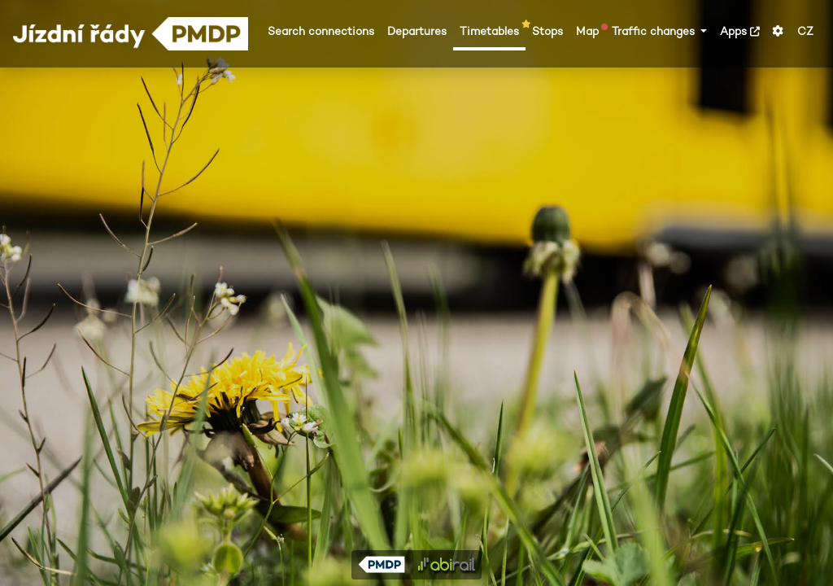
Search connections (321, 31)
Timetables (493, 31)
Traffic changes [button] (655, 31)
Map (590, 31)
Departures (417, 31)
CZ (805, 31)
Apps (740, 31)
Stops (547, 31)
